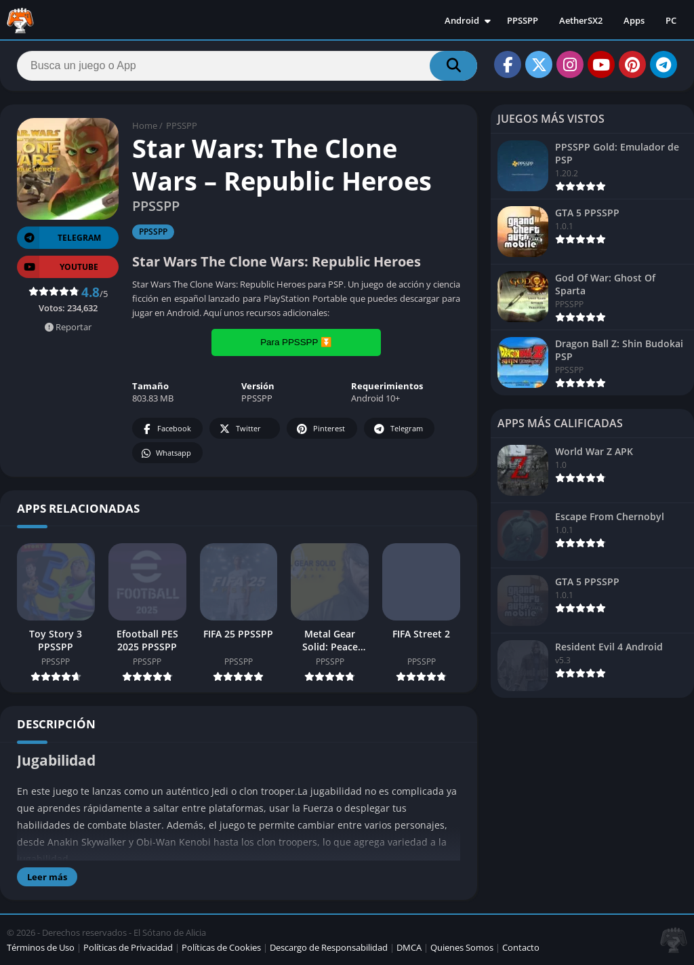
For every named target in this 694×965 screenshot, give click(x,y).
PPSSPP (522, 20)
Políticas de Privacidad (128, 947)
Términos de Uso (41, 947)
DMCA (409, 947)
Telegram (397, 429)
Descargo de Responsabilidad (329, 947)
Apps (634, 20)
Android (462, 20)
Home (144, 125)
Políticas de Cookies (221, 947)
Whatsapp (165, 453)
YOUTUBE (57, 267)
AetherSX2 (581, 20)
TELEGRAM (59, 238)
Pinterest (320, 429)
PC (671, 20)
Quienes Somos (461, 947)
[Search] (247, 66)
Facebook (165, 429)
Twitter (239, 429)
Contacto (520, 947)
